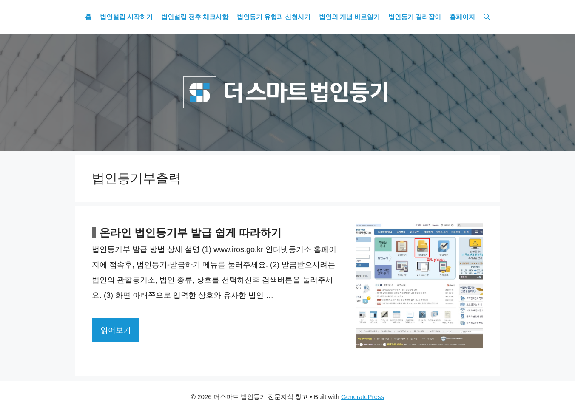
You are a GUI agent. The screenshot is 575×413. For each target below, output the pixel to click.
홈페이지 (462, 17)
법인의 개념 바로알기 (349, 17)
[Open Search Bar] (486, 17)
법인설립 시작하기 (126, 17)
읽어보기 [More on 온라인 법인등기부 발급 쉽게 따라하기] (115, 330)
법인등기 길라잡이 (414, 17)
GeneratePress (362, 396)
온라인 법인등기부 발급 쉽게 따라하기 (191, 232)
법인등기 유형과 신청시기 (273, 17)
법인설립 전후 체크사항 (194, 17)
